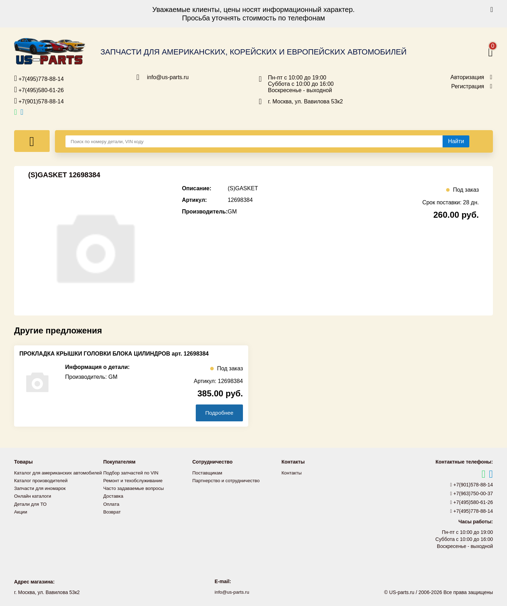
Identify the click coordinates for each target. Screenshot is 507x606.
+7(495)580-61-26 (39, 90)
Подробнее (217, 413)
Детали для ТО (31, 511)
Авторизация (467, 77)
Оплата (111, 503)
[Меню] (32, 141)
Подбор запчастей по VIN (132, 473)
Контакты (291, 473)
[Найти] (456, 141)
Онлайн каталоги (33, 503)
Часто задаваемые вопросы (135, 488)
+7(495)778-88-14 (39, 78)
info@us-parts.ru (168, 77)
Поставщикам (208, 473)
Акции (21, 519)
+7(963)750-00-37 (471, 493)
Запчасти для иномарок (41, 496)
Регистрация (467, 86)
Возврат (112, 511)
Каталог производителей (42, 488)
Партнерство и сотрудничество (227, 480)
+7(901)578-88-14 (39, 101)
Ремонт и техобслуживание (134, 480)
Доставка (113, 496)
